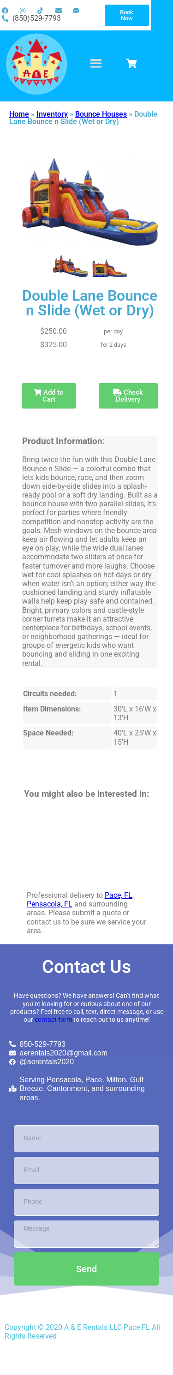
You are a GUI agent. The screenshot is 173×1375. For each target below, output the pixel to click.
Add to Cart (49, 395)
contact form (53, 1020)
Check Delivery (128, 395)
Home (19, 114)
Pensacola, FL (49, 904)
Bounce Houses (101, 114)
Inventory (52, 114)
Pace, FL (118, 895)
